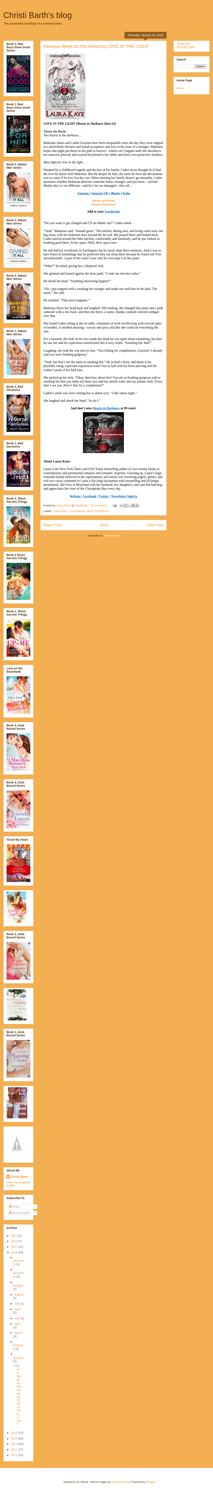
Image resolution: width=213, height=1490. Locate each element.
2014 (14, 1438)
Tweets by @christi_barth (186, 45)
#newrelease (77, 511)
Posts (14, 1206)
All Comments (19, 1213)
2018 (14, 1241)
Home (104, 525)
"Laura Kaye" (60, 511)
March (18, 1332)
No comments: (100, 505)
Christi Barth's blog (37, 15)
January (18, 1357)
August (18, 1294)
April (17, 1323)
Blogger (150, 1481)
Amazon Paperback (103, 204)
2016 (14, 1252)
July (17, 1303)
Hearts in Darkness (97, 511)
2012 (14, 1449)
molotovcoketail (120, 1481)
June (17, 1309)
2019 (14, 1235)
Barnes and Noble (103, 200)
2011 (14, 1455)
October (18, 1285)
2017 (14, 1246)
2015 (14, 1432)
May (17, 1318)
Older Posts (155, 525)
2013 (14, 1444)
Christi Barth (19, 1176)
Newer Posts (52, 525)
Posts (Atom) (111, 535)
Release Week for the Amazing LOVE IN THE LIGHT (96, 46)
